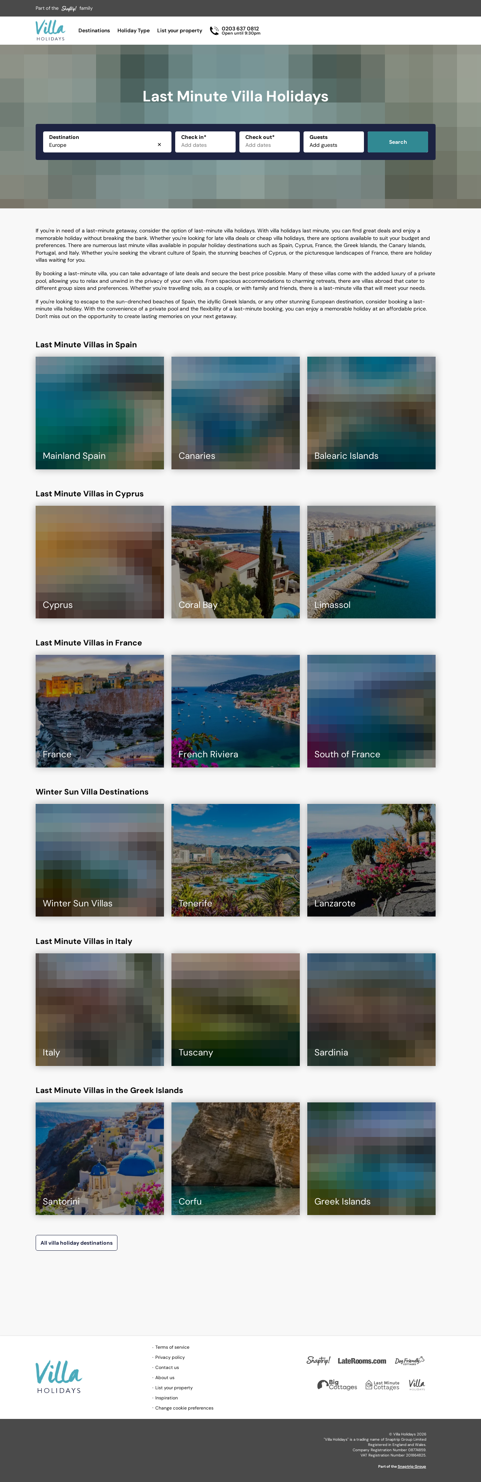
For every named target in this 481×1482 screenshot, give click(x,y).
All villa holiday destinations (77, 1242)
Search (398, 142)
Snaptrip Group (412, 1466)
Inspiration (166, 1398)
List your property (179, 30)
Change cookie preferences (184, 1408)
